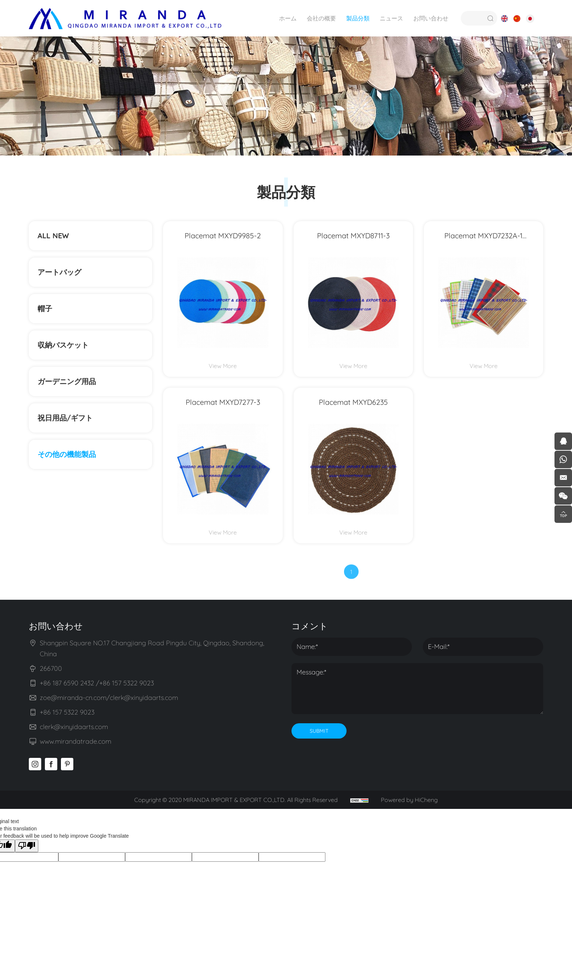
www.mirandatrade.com (75, 741)
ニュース (391, 18)
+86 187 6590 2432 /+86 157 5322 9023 (97, 683)
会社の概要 (321, 18)
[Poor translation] (26, 845)
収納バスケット (63, 344)
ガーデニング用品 (67, 381)
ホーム (288, 18)
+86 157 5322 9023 (67, 712)
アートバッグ (59, 272)
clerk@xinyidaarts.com (74, 727)
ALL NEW (53, 235)
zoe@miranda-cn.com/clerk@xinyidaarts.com (109, 697)
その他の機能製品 (70, 454)
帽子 (45, 308)
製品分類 (358, 18)
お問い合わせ (430, 18)
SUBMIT (319, 731)
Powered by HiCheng (409, 799)
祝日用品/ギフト (65, 417)
